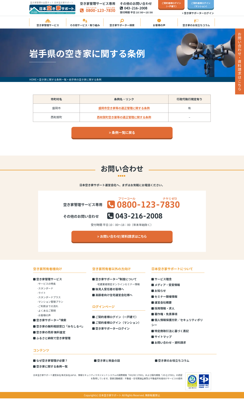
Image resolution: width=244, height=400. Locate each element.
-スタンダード (45, 290)
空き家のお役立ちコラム (196, 23)
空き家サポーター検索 (122, 23)
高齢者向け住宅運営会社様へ (112, 296)
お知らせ (158, 292)
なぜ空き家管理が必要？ (50, 362)
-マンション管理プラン (50, 303)
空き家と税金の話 (107, 362)
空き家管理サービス (47, 23)
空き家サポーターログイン (198, 13)
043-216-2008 (135, 9)
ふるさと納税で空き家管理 (52, 339)
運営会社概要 (161, 304)
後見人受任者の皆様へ (108, 290)
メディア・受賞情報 (165, 286)
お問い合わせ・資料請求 (168, 344)
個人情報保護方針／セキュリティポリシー (177, 324)
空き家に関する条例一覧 (50, 368)
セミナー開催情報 (164, 298)
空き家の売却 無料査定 (49, 334)
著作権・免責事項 (164, 316)
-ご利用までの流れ (47, 308)
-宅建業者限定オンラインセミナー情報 (118, 286)
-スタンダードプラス (49, 299)
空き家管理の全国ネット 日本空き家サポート (51, 2)
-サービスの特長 (46, 285)
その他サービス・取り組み (84, 23)
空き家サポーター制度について (114, 280)
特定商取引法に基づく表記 (170, 332)
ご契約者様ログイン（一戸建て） (115, 318)
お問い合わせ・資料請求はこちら (239, 61)
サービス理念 (161, 280)
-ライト (41, 294)
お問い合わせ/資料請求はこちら (122, 237)
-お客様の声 (44, 317)
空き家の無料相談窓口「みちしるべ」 (59, 328)
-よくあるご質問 (46, 312)
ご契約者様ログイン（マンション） (116, 324)
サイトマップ (161, 338)
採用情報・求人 (163, 310)
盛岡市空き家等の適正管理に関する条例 (124, 108)
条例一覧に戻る (122, 132)
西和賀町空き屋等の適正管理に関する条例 (124, 117)
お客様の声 (159, 23)
